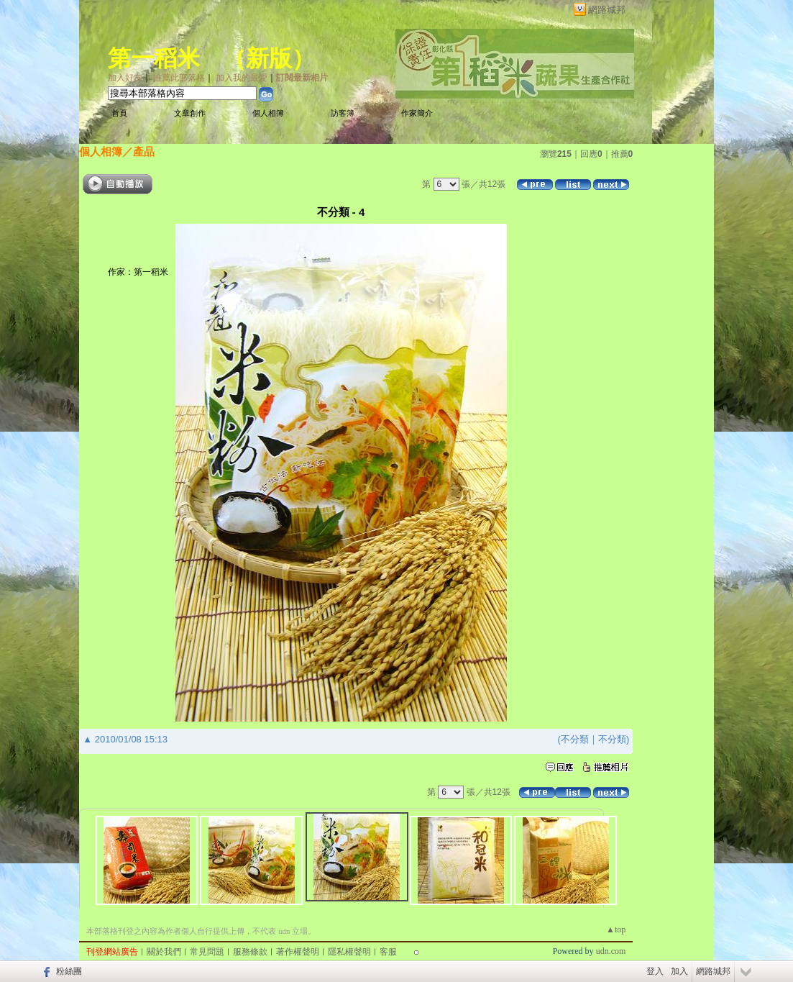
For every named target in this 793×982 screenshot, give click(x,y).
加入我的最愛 (241, 78)
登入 (655, 971)
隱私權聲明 (349, 952)
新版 (269, 58)
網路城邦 (606, 9)
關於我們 (164, 952)
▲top (615, 929)
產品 (144, 151)
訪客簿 (342, 113)
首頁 (119, 113)
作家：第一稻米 (138, 272)
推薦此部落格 (179, 78)
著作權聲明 (297, 952)
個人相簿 (268, 113)
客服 (388, 952)
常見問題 (207, 952)
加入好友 (125, 78)
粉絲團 (69, 971)
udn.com (611, 951)
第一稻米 (154, 58)
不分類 (575, 739)
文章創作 (190, 113)
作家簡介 (417, 113)
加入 (679, 971)
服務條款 (250, 952)
